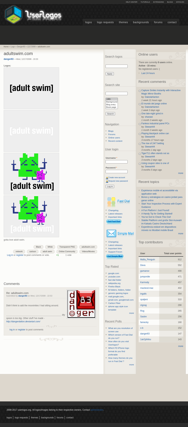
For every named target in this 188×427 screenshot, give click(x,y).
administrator (97, 410)
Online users (114, 138)
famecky (144, 322)
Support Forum (115, 252)
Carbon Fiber (114, 303)
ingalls (143, 293)
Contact (172, 22)
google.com (113, 273)
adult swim (47, 251)
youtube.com (114, 277)
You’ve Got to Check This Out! (156, 217)
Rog (142, 311)
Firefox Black (114, 286)
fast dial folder (114, 280)
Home (6, 47)
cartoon (32, 251)
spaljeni (144, 299)
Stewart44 (150, 127)
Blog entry (112, 104)
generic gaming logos (118, 293)
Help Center (131, 2)
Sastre (143, 316)
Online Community (67, 251)
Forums (158, 22)
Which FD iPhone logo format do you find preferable (118, 351)
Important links (115, 217)
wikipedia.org (114, 283)
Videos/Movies (88, 251)
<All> (112, 99)
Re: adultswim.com (17, 293)
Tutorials (145, 2)
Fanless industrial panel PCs (155, 123)
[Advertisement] (94, 35)
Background (112, 102)
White (50, 247)
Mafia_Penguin (147, 259)
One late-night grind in (152, 113)
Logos (88, 22)
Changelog (113, 210)
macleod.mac (146, 288)
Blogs (170, 2)
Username (111, 158)
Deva (142, 265)
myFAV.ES (180, 2)
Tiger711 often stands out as (155, 153)
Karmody (144, 282)
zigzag (143, 305)
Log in (10, 255)
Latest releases (115, 214)
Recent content (115, 141)
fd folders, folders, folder (119, 290)
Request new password (118, 181)
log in (12, 329)
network (19, 251)
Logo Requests (105, 22)
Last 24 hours (148, 73)
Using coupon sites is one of (155, 163)
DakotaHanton (152, 97)
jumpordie (145, 276)
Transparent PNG (67, 247)
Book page (112, 107)
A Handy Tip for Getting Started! (156, 213)
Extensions (158, 2)
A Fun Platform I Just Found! (155, 210)
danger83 (8, 59)
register (20, 255)
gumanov (144, 271)
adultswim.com (44, 47)
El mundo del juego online (154, 103)
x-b (141, 328)
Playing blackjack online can (155, 133)
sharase (149, 117)
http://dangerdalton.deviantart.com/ (23, 321)
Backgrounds (141, 22)
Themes (123, 22)
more (131, 313)
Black (38, 247)
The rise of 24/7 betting (152, 143)
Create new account (116, 178)
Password (111, 168)
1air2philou (145, 339)
